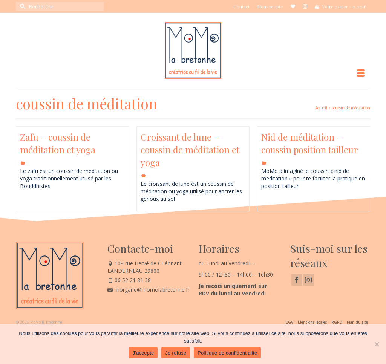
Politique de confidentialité (227, 353)
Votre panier (340, 6)
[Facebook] (296, 280)
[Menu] (360, 73)
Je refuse (175, 353)
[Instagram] (308, 280)
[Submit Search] (21, 6)
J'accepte (143, 353)
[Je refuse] (376, 344)
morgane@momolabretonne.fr (148, 289)
